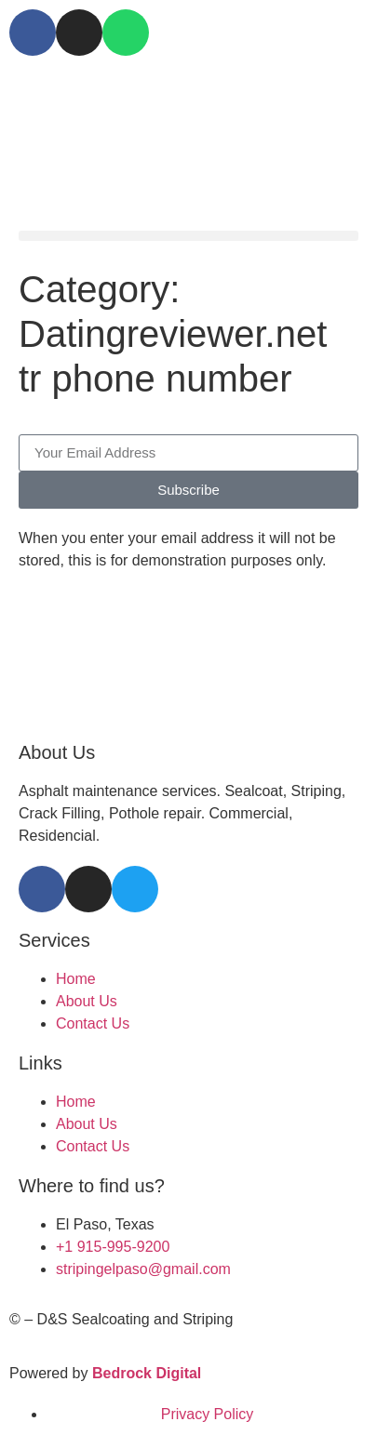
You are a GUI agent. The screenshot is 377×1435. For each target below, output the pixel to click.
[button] (188, 236)
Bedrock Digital (146, 1373)
